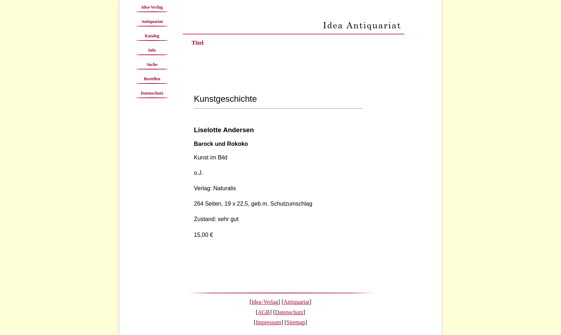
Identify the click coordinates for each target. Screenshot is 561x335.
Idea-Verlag (152, 7)
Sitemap (296, 322)
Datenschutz (152, 93)
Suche (152, 64)
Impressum (268, 322)
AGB (264, 312)
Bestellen (152, 78)
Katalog (152, 35)
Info (152, 50)
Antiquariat (152, 21)
